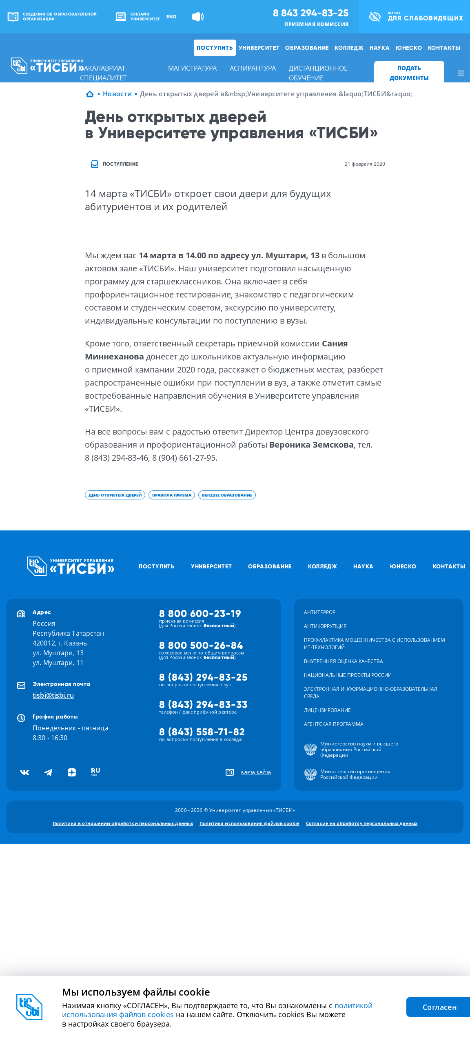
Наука (380, 47)
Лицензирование (327, 710)
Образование (307, 47)
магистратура (192, 68)
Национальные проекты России (348, 675)
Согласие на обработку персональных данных (361, 823)
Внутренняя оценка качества (343, 661)
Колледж (349, 47)
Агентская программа (334, 724)
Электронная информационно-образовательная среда (370, 692)
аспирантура (253, 68)
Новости (117, 93)
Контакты (444, 47)
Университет (259, 47)
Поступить (215, 47)
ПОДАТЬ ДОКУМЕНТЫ (409, 73)
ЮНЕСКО (409, 47)
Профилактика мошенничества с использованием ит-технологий (374, 644)
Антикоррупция (325, 626)
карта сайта (256, 772)
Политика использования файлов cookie (249, 823)
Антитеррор (319, 612)
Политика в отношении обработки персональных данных (123, 823)
